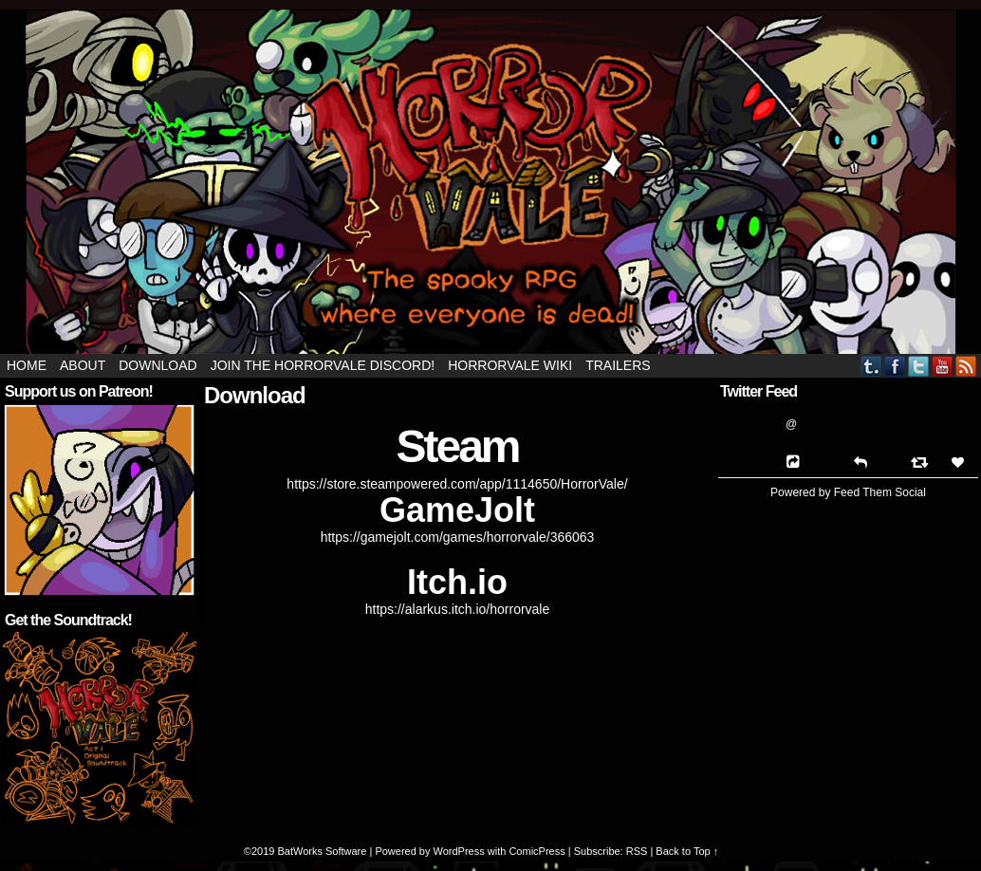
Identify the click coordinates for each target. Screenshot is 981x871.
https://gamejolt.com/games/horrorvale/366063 (458, 537)
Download (157, 365)
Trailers (617, 365)
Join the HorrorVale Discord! (323, 365)
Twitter (919, 366)
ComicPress (537, 851)
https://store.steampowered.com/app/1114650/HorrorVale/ (457, 483)
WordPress (459, 851)
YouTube (942, 366)
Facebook (895, 366)
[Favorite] (960, 462)
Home (26, 365)
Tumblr (871, 366)
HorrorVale (490, 181)
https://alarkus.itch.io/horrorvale (457, 609)
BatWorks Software (321, 851)
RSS (966, 366)
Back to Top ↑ (687, 851)
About (82, 365)
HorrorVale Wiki (510, 365)
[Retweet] (922, 461)
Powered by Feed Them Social (848, 492)
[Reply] (860, 460)
